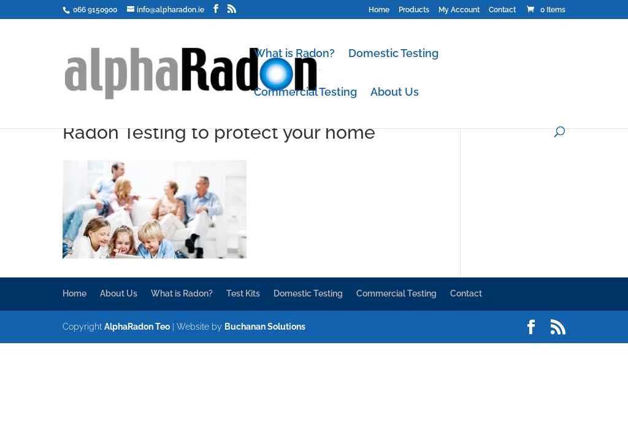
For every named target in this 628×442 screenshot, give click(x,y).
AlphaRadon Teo (137, 327)
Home (379, 10)
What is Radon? (294, 54)
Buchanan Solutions (264, 327)
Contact (502, 10)
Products (414, 10)
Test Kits (243, 293)
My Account (459, 10)
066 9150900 (94, 10)
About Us (394, 93)
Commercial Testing (305, 93)
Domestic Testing (393, 54)
